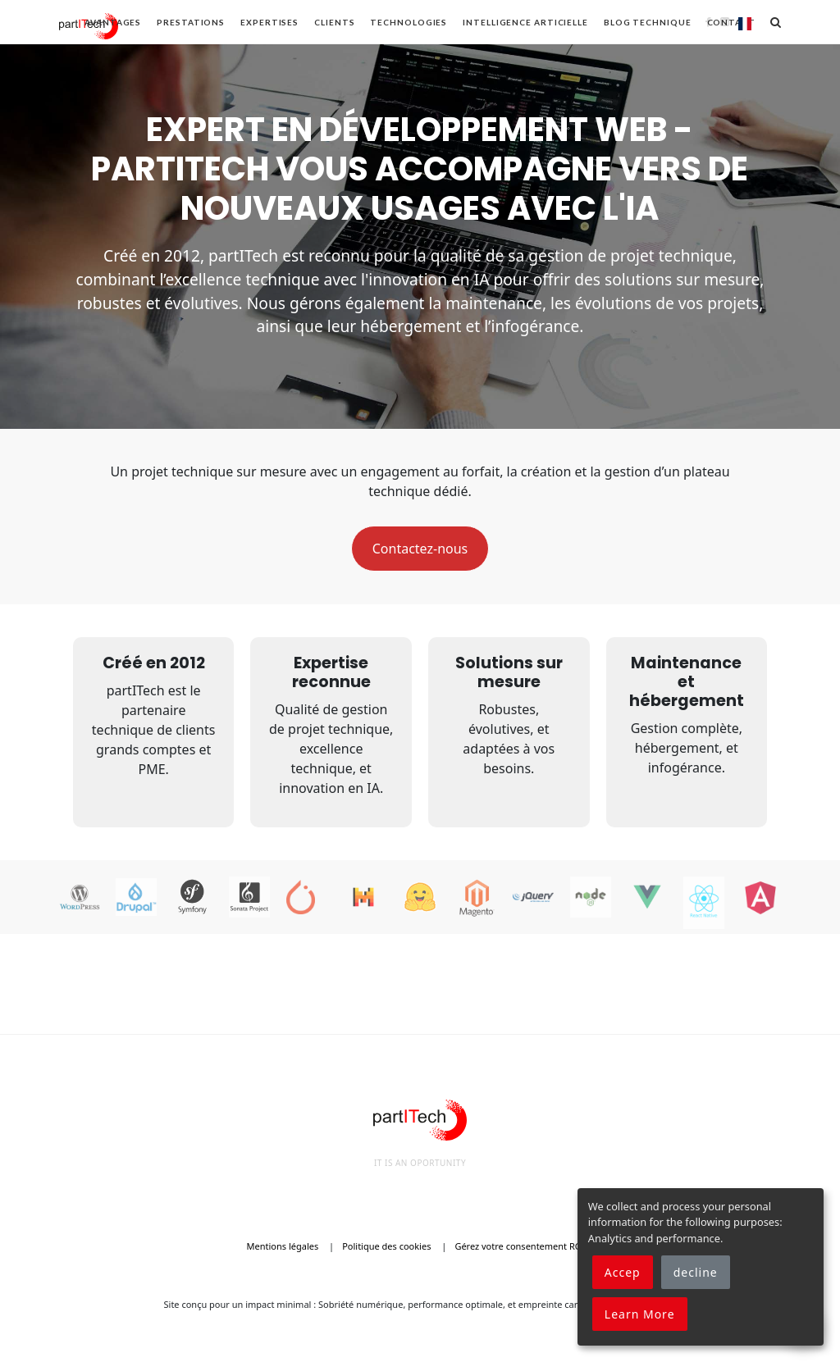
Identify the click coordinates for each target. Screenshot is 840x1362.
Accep (623, 1272)
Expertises (269, 22)
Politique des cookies (386, 1246)
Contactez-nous (420, 549)
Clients (334, 22)
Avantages (112, 22)
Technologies (408, 22)
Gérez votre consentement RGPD (523, 1246)
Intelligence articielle (525, 22)
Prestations (191, 22)
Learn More (640, 1314)
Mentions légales (283, 1246)
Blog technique (648, 22)
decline (695, 1272)
